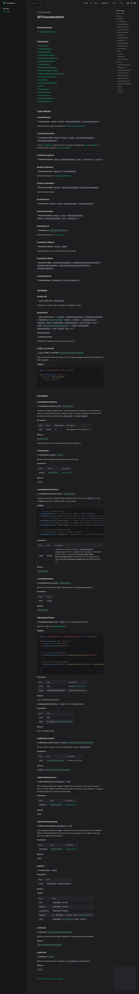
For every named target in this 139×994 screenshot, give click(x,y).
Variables (119, 51)
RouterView (120, 56)
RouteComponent (122, 29)
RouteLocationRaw (123, 32)
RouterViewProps (45, 102)
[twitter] (128, 3)
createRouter (121, 67)
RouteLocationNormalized (48, 71)
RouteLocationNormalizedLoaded (51, 74)
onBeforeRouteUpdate (124, 84)
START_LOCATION (122, 59)
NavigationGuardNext (47, 55)
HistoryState (43, 46)
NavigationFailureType (47, 32)
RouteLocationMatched (47, 67)
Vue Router (9, 3)
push (86, 145)
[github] (131, 3)
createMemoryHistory (123, 65)
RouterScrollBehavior (47, 98)
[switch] (122, 3)
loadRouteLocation (123, 78)
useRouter (120, 92)
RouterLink (120, 54)
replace (94, 145)
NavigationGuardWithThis (48, 58)
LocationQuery (121, 21)
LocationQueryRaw (123, 24)
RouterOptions (44, 95)
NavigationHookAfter (47, 61)
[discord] (135, 3)
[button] (13, 8)
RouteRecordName (122, 43)
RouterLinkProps (45, 92)
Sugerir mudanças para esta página (50, 978)
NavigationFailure (45, 49)
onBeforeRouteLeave (123, 81)
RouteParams (121, 35)
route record (59, 235)
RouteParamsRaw (122, 37)
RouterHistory (44, 89)
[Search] (36, 3)
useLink (119, 86)
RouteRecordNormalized (48, 83)
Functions (119, 62)
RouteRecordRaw (122, 46)
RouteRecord (121, 40)
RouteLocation (44, 64)
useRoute (120, 89)
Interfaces (119, 16)
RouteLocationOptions (47, 77)
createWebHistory (122, 73)
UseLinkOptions (122, 48)
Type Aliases (120, 19)
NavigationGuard (45, 52)
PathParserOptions (123, 27)
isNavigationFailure (123, 75)
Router (41, 86)
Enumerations (120, 13)
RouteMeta (43, 80)
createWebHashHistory (124, 70)
